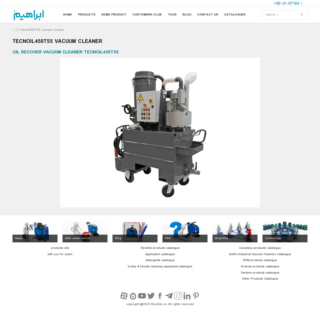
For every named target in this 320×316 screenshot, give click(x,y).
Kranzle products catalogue (260, 266)
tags (172, 14)
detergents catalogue (160, 260)
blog (186, 14)
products (86, 14)
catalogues (235, 14)
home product (113, 14)
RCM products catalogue (260, 260)
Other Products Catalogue (260, 279)
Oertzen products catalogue (260, 273)
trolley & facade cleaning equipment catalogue (160, 266)
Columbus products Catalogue (260, 248)
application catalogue (160, 254)
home (67, 14)
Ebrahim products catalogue (160, 248)
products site (60, 248)
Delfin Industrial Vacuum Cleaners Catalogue (260, 254)
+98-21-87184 (287, 3)
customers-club (147, 14)
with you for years (60, 254)
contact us (207, 14)
